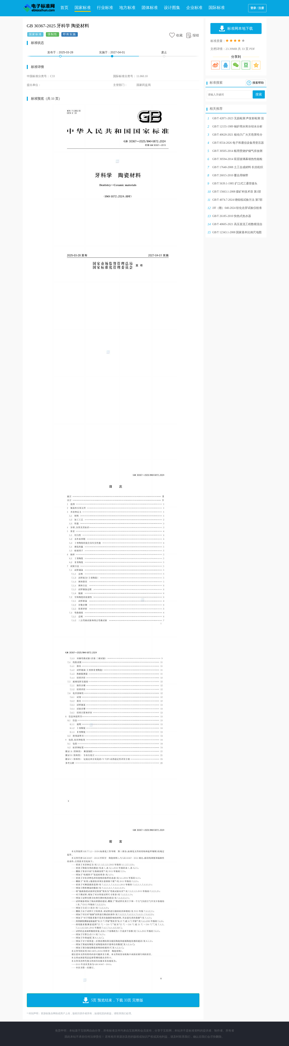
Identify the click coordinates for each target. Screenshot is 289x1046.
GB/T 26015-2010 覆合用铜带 (230, 175)
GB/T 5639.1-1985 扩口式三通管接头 (235, 183)
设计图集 (172, 7)
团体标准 (150, 7)
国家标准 (83, 7)
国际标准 (217, 7)
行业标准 (105, 7)
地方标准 (127, 7)
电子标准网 (39, 8)
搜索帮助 (258, 82)
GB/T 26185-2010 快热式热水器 (231, 216)
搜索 (258, 94)
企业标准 (194, 7)
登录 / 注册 (257, 8)
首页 (64, 7)
